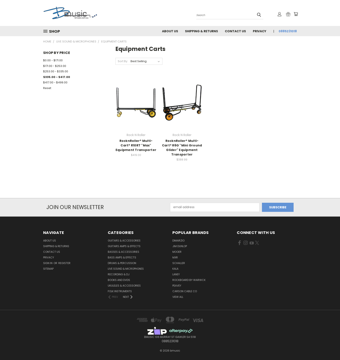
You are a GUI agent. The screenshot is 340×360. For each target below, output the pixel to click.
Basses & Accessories (123, 252)
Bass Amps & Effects (122, 257)
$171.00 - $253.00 (54, 66)
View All (177, 297)
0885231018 (288, 31)
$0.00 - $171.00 (53, 60)
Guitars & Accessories (124, 240)
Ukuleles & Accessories (124, 285)
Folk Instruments (120, 291)
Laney (176, 274)
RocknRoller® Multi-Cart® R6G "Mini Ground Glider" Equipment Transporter (182, 148)
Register (64, 263)
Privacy (259, 31)
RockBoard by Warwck (189, 280)
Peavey (176, 285)
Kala (175, 269)
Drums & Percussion (122, 263)
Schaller (178, 263)
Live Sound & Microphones (126, 269)
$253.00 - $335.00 (55, 71)
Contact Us (235, 31)
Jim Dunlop (179, 246)
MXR (175, 257)
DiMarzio (178, 240)
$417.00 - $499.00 (55, 82)
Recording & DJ (118, 274)
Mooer (176, 252)
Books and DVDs (119, 280)
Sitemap (48, 269)
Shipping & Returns (201, 31)
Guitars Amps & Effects (124, 246)
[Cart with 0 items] (296, 14)
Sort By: (123, 61)
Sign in (48, 263)
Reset (47, 88)
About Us (170, 31)
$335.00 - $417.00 (56, 77)
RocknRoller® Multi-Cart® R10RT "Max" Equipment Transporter (136, 145)
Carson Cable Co (184, 291)
